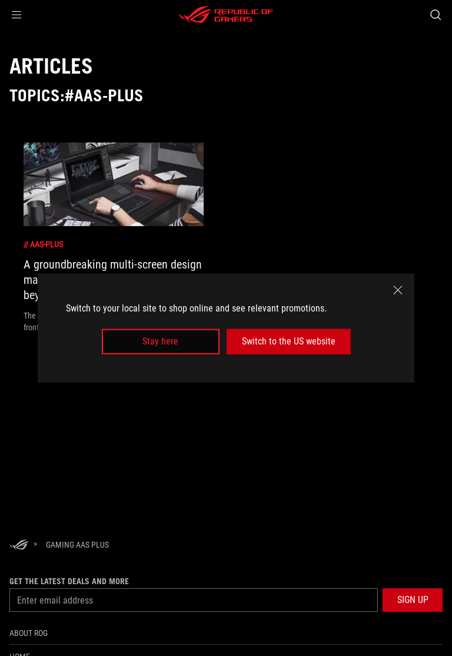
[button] (16, 15)
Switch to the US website (288, 341)
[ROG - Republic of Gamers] (226, 15)
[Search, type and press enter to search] (435, 14)
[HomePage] (18, 545)
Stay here (160, 341)
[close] (398, 290)
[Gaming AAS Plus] (77, 544)
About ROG (28, 633)
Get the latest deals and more (69, 581)
